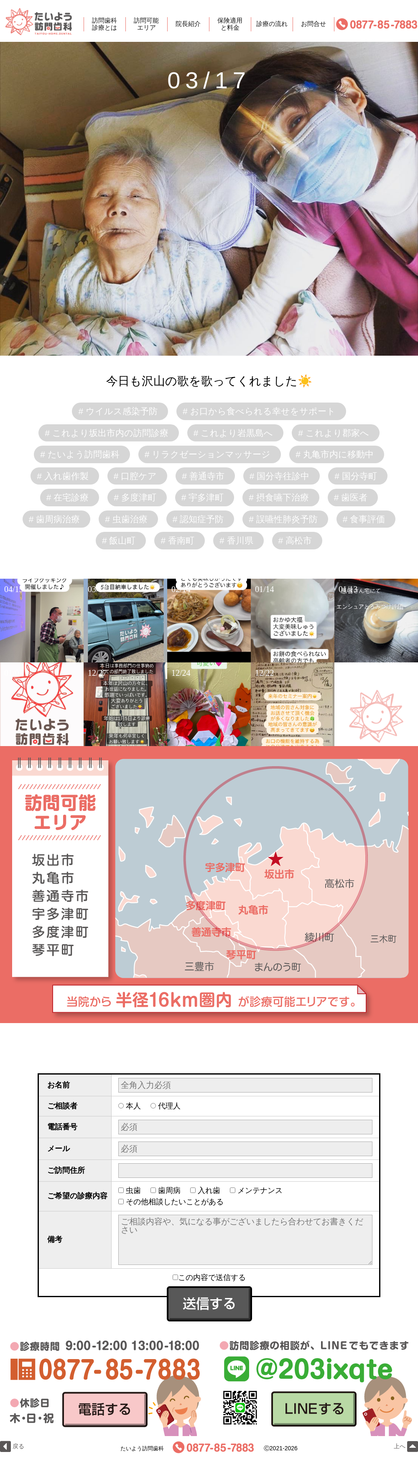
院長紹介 (188, 24)
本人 (133, 1106)
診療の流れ (272, 24)
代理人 (169, 1106)
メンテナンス (260, 1190)
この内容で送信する (209, 1277)
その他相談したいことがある (174, 1202)
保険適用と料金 (229, 24)
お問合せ (313, 24)
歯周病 (169, 1190)
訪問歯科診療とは (104, 24)
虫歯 (133, 1190)
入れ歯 (209, 1190)
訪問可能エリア (146, 24)
